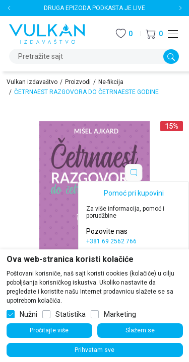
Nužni (28, 314)
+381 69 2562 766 (111, 241)
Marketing (120, 314)
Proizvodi (78, 81)
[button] (154, 34)
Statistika (70, 314)
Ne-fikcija (110, 81)
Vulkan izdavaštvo (32, 81)
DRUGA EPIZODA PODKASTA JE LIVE (94, 8)
